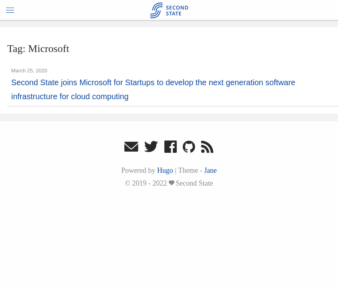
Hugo (165, 170)
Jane (210, 170)
